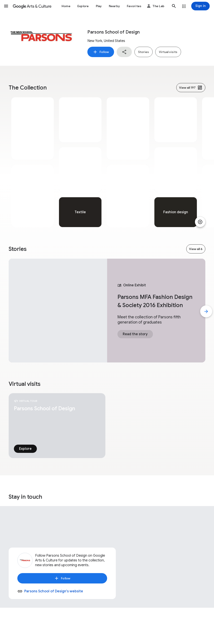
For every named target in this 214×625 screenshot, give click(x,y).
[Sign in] (200, 6)
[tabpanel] (32, 162)
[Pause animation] (200, 222)
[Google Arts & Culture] (32, 6)
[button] (6, 6)
